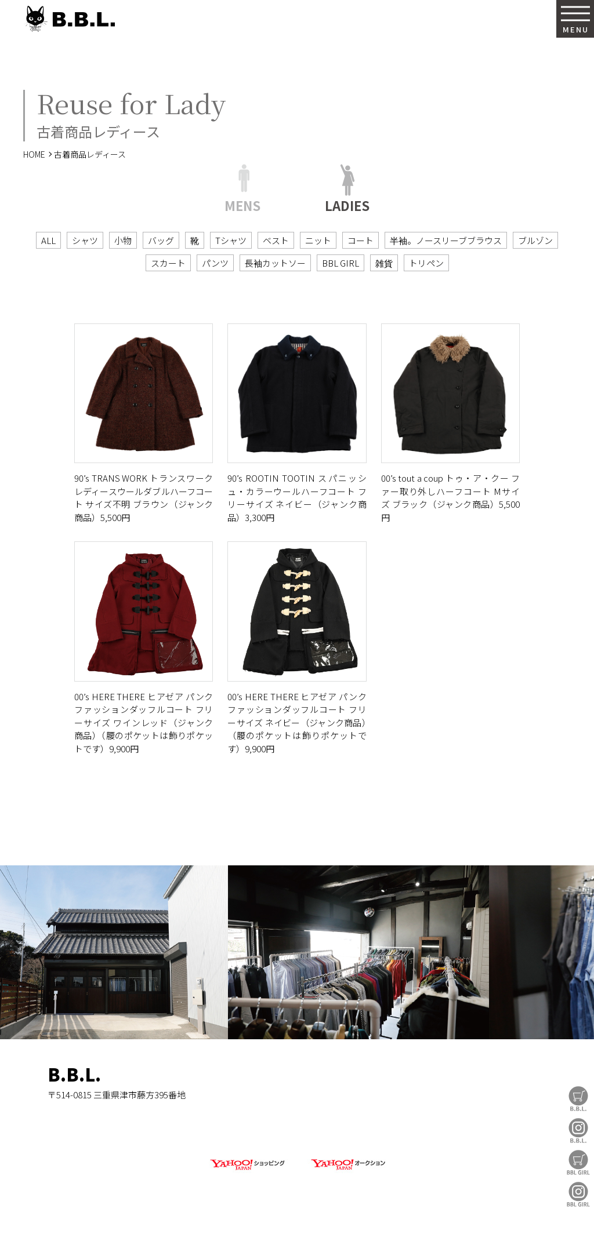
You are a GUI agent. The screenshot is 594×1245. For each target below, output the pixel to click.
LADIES (347, 204)
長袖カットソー (275, 263)
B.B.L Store (578, 1099)
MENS (242, 204)
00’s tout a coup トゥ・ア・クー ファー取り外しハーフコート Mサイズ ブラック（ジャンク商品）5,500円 (450, 497)
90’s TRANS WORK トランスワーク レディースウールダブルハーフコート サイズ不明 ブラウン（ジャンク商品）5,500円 (143, 497)
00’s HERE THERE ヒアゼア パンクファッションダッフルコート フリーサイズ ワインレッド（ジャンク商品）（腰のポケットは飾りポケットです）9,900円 (143, 722)
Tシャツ (231, 240)
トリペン (426, 263)
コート (360, 240)
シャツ (85, 240)
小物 (123, 240)
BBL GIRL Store (578, 1162)
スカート (168, 263)
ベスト (276, 240)
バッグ (161, 240)
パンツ (215, 263)
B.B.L (69, 19)
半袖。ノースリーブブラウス (446, 240)
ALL (48, 240)
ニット (318, 240)
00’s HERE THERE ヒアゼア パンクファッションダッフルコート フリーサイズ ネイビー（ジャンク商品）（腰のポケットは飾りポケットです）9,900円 (296, 722)
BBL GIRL (578, 1194)
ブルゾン (535, 240)
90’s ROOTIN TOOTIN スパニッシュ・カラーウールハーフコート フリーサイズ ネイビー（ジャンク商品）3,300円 (296, 497)
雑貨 (384, 263)
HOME (34, 154)
